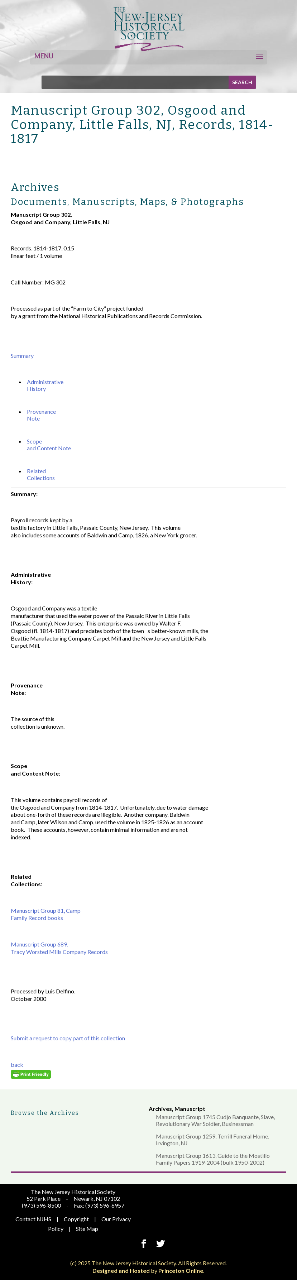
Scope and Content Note (49, 444)
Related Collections (41, 474)
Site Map (87, 1228)
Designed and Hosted (121, 1270)
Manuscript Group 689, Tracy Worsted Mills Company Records (59, 948)
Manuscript (189, 1108)
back (17, 1064)
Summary (22, 355)
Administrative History (45, 385)
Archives (160, 1108)
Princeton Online (180, 1270)
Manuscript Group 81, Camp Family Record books (46, 914)
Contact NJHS (33, 1219)
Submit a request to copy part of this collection (68, 1038)
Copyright (76, 1219)
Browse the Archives (45, 1112)
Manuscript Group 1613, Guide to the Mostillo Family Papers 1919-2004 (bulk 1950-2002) (213, 1159)
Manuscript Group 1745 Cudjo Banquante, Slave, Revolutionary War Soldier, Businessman (215, 1120)
